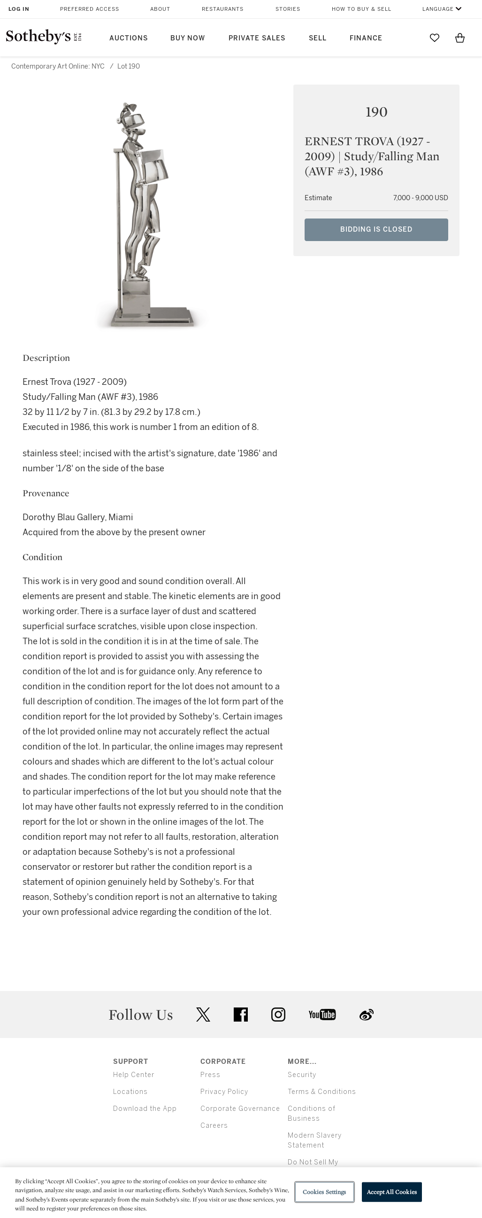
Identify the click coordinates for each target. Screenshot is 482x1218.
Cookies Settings (324, 1192)
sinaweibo (367, 1015)
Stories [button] (287, 9)
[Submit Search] (409, 37)
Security (302, 1075)
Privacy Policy (224, 1092)
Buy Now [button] (187, 38)
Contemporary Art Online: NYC (58, 66)
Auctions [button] (128, 38)
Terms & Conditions (322, 1092)
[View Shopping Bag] (460, 37)
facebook (241, 1014)
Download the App (145, 1109)
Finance (366, 38)
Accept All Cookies (392, 1192)
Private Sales (257, 38)
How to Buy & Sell (361, 9)
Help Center (133, 1075)
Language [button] (438, 9)
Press (210, 1075)
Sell (318, 38)
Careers (214, 1126)
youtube (322, 1014)
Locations (130, 1092)
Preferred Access (89, 9)
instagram (278, 1014)
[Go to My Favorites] (434, 37)
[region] (241, 1192)
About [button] (160, 9)
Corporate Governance (240, 1109)
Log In (19, 9)
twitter (203, 1014)
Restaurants (223, 9)
